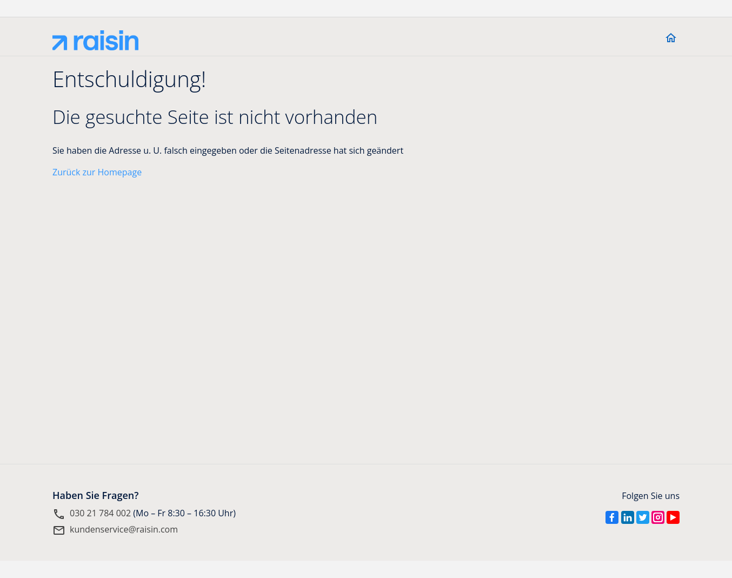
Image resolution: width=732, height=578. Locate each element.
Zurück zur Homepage (97, 172)
